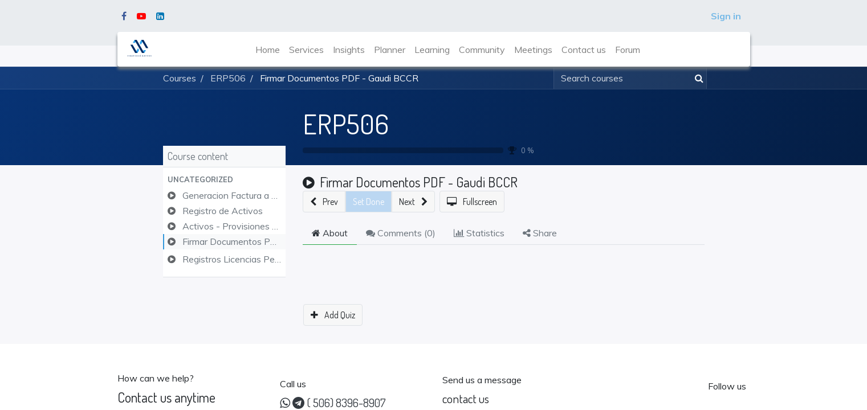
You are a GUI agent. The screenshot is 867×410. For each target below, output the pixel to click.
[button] (224, 179)
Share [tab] (540, 233)
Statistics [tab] (479, 233)
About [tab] (330, 233)
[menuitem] (267, 49)
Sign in (726, 16)
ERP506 (346, 123)
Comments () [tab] (400, 233)
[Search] (696, 78)
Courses (179, 78)
